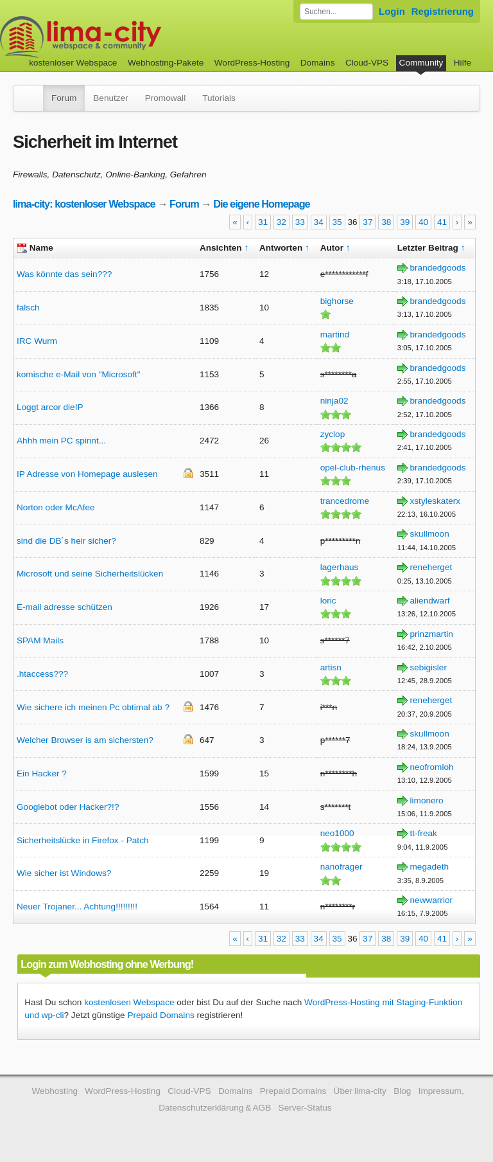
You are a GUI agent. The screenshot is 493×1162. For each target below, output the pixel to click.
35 (337, 222)
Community (421, 62)
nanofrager (341, 867)
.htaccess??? (42, 674)
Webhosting (54, 1091)
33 (300, 222)
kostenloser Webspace (73, 62)
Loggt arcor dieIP (50, 407)
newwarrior (431, 900)
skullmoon (429, 534)
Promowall (165, 98)
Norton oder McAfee (56, 507)
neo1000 (337, 833)
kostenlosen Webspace (129, 1002)
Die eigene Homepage (261, 204)
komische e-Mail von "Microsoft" (78, 374)
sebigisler (428, 667)
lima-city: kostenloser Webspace (84, 204)
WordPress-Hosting (252, 62)
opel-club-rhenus (352, 467)
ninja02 (334, 401)
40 (423, 222)
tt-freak (423, 833)
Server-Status (305, 1108)
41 (442, 222)
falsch (28, 307)
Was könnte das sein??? (64, 274)
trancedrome (344, 501)
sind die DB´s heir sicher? (66, 541)
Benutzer (110, 98)
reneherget (431, 567)
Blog (402, 1091)
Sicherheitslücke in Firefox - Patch (83, 840)
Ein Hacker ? (42, 773)
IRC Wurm (37, 341)
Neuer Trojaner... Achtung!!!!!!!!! (77, 906)
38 (386, 222)
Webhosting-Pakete (165, 62)
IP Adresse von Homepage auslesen (87, 474)
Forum (63, 98)
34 (319, 222)
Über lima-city (360, 1091)
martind (334, 334)
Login (392, 11)
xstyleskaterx (435, 501)
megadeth (429, 867)
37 (367, 222)
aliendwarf (430, 600)
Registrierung (442, 11)
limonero (427, 800)
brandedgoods (438, 268)
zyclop (332, 434)
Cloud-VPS (366, 62)
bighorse (337, 301)
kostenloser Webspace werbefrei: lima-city (128, 37)
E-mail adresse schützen (64, 607)
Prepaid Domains (160, 1015)
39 (405, 222)
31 (263, 222)
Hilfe (462, 62)
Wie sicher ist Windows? (64, 873)
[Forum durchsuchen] (336, 11)
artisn (331, 667)
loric (328, 600)
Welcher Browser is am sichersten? (85, 740)
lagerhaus (339, 567)
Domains (317, 62)
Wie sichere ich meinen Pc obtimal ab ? (93, 707)
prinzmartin (431, 634)
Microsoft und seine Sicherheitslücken (90, 573)
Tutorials (219, 98)
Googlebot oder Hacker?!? (68, 807)
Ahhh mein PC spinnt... (61, 440)
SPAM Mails (40, 640)
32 (281, 222)
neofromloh (432, 767)
